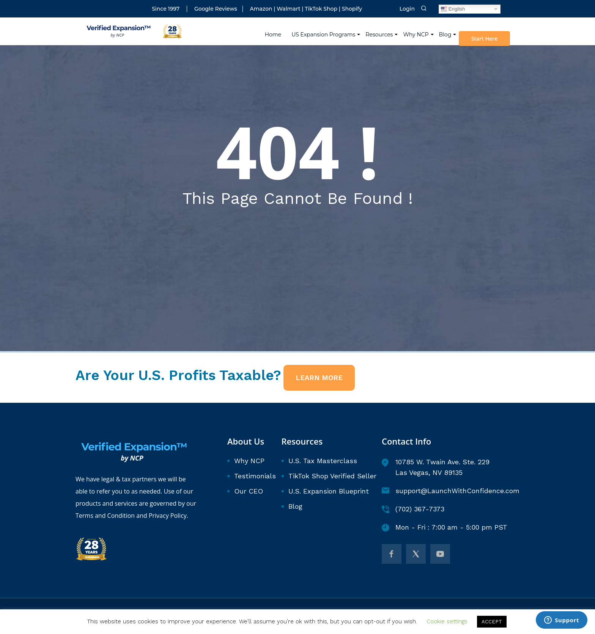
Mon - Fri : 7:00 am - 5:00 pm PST (444, 527)
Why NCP (417, 30)
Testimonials (255, 476)
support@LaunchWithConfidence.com (450, 491)
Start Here (487, 34)
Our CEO (248, 491)
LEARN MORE (319, 378)
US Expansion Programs (325, 30)
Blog (446, 30)
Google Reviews (215, 9)
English (453, 9)
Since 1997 (165, 9)
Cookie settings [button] (447, 621)
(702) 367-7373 (413, 509)
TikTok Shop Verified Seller (332, 476)
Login (407, 9)
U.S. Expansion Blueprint (328, 491)
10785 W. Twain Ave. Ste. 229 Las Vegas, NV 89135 (436, 467)
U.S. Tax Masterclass (322, 461)
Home (274, 30)
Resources (380, 30)
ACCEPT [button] (492, 622)
